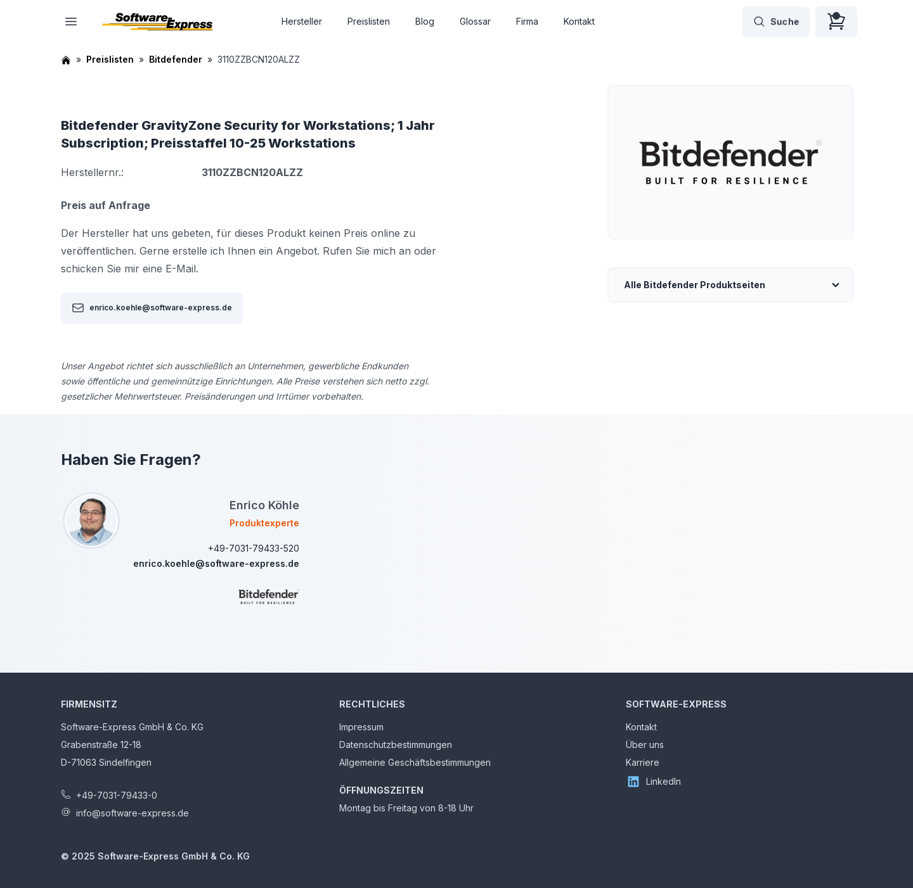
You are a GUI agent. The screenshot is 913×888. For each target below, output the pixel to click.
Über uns (645, 744)
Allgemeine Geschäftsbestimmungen (415, 762)
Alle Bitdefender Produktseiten (694, 284)
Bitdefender (175, 59)
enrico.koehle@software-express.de (152, 307)
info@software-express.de (132, 813)
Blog (424, 21)
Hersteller (302, 21)
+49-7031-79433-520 (253, 548)
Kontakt (579, 21)
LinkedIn (653, 781)
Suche (776, 21)
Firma (527, 21)
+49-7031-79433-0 (116, 795)
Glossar (475, 21)
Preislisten (368, 21)
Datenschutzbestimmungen (395, 744)
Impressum (361, 726)
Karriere (642, 762)
